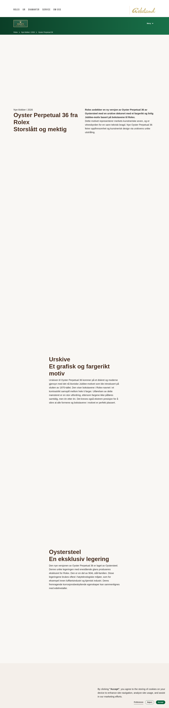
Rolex (16, 9)
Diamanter (33, 9)
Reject (149, 702)
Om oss (57, 9)
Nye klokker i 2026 (28, 32)
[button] (24, 9)
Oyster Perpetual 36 (45, 32)
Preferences (138, 702)
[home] (144, 10)
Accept (160, 702)
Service (46, 9)
